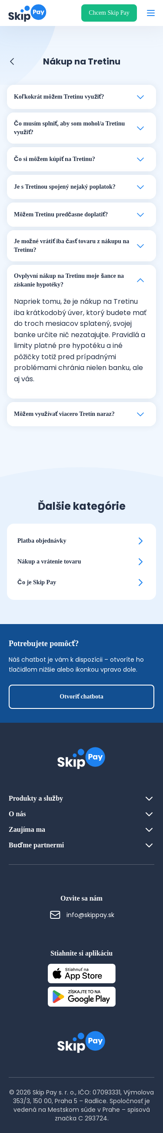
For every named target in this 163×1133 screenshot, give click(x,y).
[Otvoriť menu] (151, 13)
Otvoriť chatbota (81, 696)
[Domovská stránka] (25, 13)
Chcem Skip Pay (109, 13)
